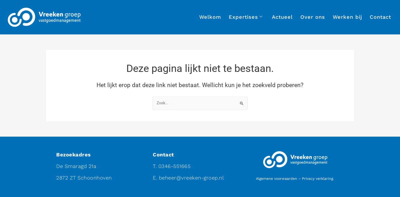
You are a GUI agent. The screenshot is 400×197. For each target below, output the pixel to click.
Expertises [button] (246, 17)
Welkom (210, 17)
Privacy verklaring (317, 178)
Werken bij (347, 17)
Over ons (312, 17)
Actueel (282, 17)
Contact (380, 17)
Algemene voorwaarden (276, 178)
